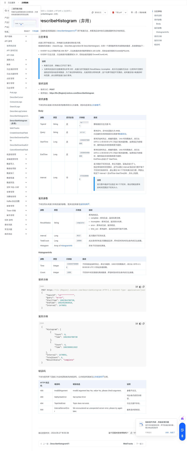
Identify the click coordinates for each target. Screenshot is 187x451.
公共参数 (95, 105)
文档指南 (25, 3)
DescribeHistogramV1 (67, 31)
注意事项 (158, 11)
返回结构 (84, 204)
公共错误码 (98, 377)
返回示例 (158, 40)
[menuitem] (16, 46)
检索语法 (122, 134)
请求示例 (158, 36)
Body (158, 24)
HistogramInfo (66, 246)
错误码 (157, 44)
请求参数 (158, 19)
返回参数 (158, 28)
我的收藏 (142, 12)
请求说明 (158, 15)
